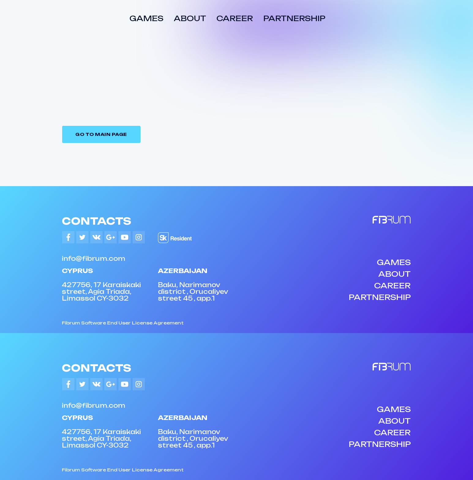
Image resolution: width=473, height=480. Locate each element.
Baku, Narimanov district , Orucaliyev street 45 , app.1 (193, 291)
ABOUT (190, 18)
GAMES (146, 18)
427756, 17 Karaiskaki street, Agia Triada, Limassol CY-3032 (101, 291)
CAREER (234, 18)
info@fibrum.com (93, 258)
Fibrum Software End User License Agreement (123, 322)
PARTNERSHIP (294, 18)
